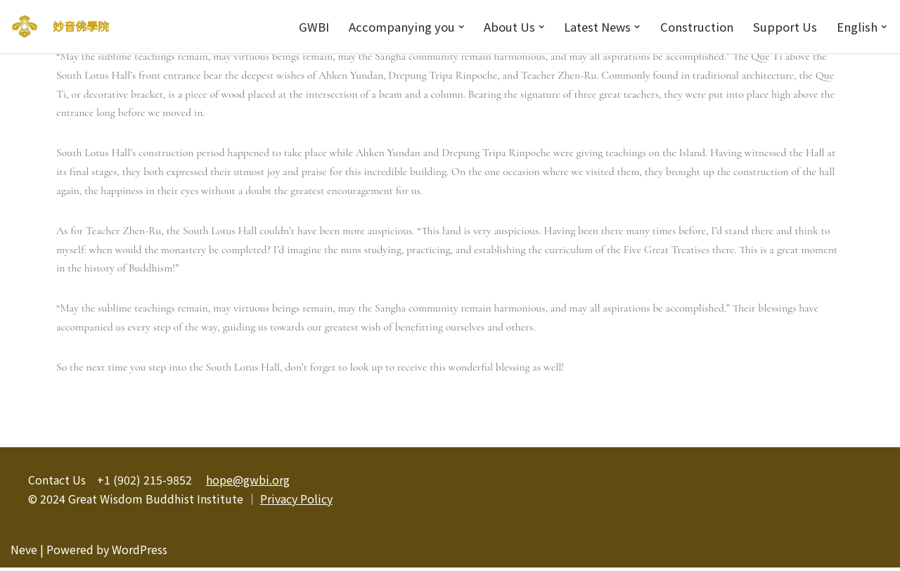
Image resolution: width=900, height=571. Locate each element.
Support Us (784, 26)
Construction (694, 26)
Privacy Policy (296, 502)
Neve (24, 552)
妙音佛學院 (81, 26)
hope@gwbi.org (248, 483)
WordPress (139, 552)
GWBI (307, 26)
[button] (455, 27)
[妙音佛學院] (25, 27)
